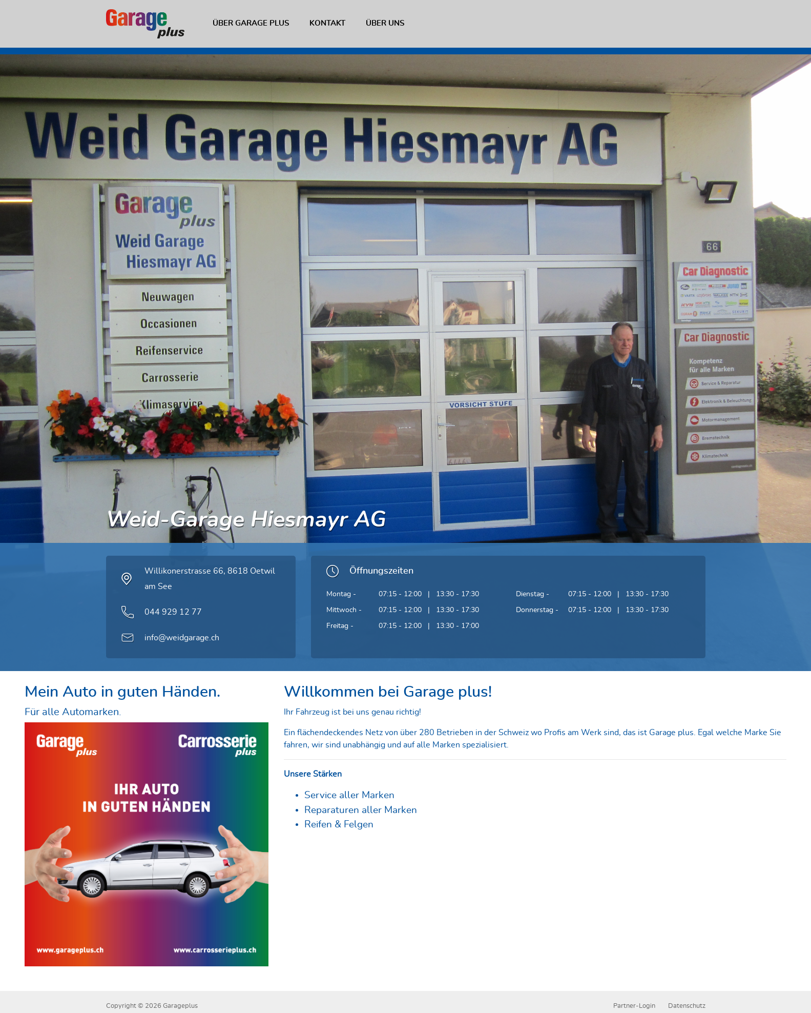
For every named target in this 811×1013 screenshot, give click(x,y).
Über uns (385, 23)
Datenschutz (686, 1006)
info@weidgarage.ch (181, 638)
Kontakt (327, 23)
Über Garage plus (251, 23)
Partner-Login (634, 1006)
